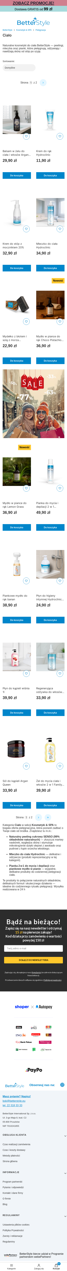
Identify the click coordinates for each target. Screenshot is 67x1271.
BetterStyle (7, 30)
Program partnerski (12, 1181)
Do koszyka (16, 175)
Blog (5, 1204)
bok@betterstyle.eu (14, 1101)
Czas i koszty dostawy (14, 1150)
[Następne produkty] (38, 817)
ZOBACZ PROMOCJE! (33, 3)
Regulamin (36, 972)
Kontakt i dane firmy (13, 1193)
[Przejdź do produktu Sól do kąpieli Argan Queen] (17, 749)
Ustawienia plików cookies (16, 1224)
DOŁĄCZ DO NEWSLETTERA (33, 960)
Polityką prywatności (52, 980)
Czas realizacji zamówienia (16, 1144)
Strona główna (10, 1161)
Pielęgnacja (41, 30)
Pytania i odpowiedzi (13, 1187)
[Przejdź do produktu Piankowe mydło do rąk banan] (17, 564)
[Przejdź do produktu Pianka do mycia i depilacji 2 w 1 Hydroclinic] (50, 471)
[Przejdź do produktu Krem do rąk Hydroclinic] (50, 119)
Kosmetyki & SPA (24, 30)
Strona (24, 82)
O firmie (7, 1198)
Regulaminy (9, 1241)
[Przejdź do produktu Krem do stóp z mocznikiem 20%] (17, 212)
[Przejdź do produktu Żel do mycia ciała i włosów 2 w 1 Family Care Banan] (50, 749)
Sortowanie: (9, 61)
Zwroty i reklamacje (13, 1236)
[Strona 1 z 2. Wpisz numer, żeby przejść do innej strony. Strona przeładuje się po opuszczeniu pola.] (31, 83)
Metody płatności (11, 1155)
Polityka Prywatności (13, 1230)
